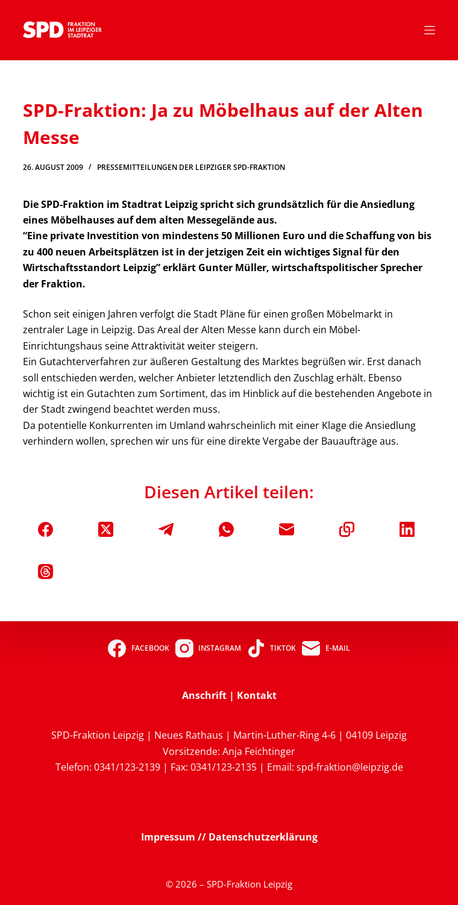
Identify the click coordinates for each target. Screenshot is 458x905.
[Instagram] (208, 648)
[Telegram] (166, 529)
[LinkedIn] (407, 529)
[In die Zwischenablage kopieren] (346, 529)
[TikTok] (271, 648)
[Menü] (429, 30)
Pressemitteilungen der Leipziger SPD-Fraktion (191, 167)
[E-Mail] (286, 529)
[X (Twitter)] (105, 529)
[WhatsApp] (226, 529)
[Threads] (45, 571)
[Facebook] (45, 529)
